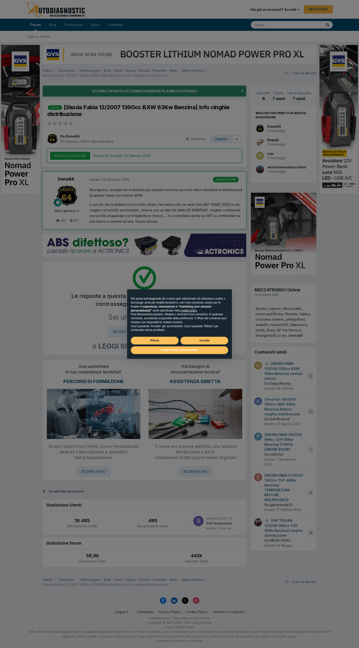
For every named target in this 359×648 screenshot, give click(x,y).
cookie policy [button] (189, 310)
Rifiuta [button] (154, 340)
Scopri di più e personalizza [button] (179, 350)
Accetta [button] (204, 340)
